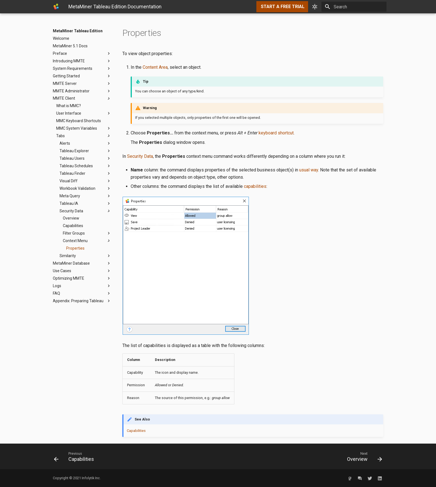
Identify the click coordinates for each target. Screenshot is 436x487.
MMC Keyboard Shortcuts (78, 121)
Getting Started (82, 75)
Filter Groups (87, 233)
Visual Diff (85, 180)
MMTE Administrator (82, 91)
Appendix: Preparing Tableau (82, 300)
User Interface (83, 113)
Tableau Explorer (85, 150)
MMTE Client (82, 98)
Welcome (61, 38)
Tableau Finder (85, 173)
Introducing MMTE (82, 60)
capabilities (255, 186)
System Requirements (82, 68)
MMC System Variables (83, 128)
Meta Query (85, 195)
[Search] (354, 7)
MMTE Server (82, 83)
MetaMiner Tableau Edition (78, 31)
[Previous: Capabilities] (133, 456)
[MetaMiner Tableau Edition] (56, 6)
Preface (82, 53)
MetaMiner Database (82, 263)
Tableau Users (85, 158)
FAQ (82, 293)
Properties (75, 248)
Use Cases (82, 270)
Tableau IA (85, 203)
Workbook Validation (85, 188)
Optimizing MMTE (82, 278)
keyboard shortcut (276, 133)
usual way (308, 170)
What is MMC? (68, 106)
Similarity (85, 255)
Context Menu (87, 240)
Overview (71, 218)
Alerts (85, 143)
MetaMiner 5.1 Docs (70, 46)
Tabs (83, 135)
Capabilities (73, 225)
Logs (82, 285)
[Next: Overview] (302, 456)
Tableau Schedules (85, 165)
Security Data (85, 210)
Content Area (155, 67)
